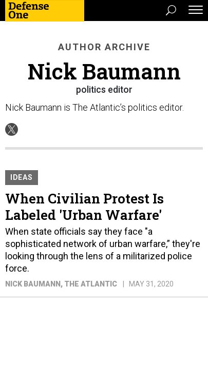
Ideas (21, 177)
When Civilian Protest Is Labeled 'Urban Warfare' (84, 206)
